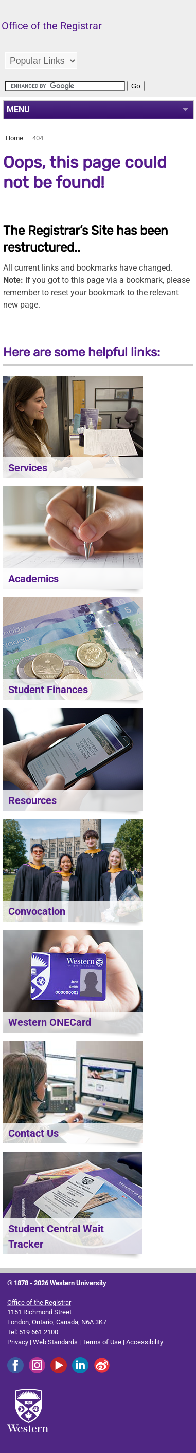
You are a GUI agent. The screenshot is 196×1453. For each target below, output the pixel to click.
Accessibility (144, 1342)
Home (14, 138)
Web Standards (55, 1342)
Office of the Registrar (39, 1302)
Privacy (17, 1342)
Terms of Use (101, 1342)
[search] (65, 86)
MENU (18, 109)
